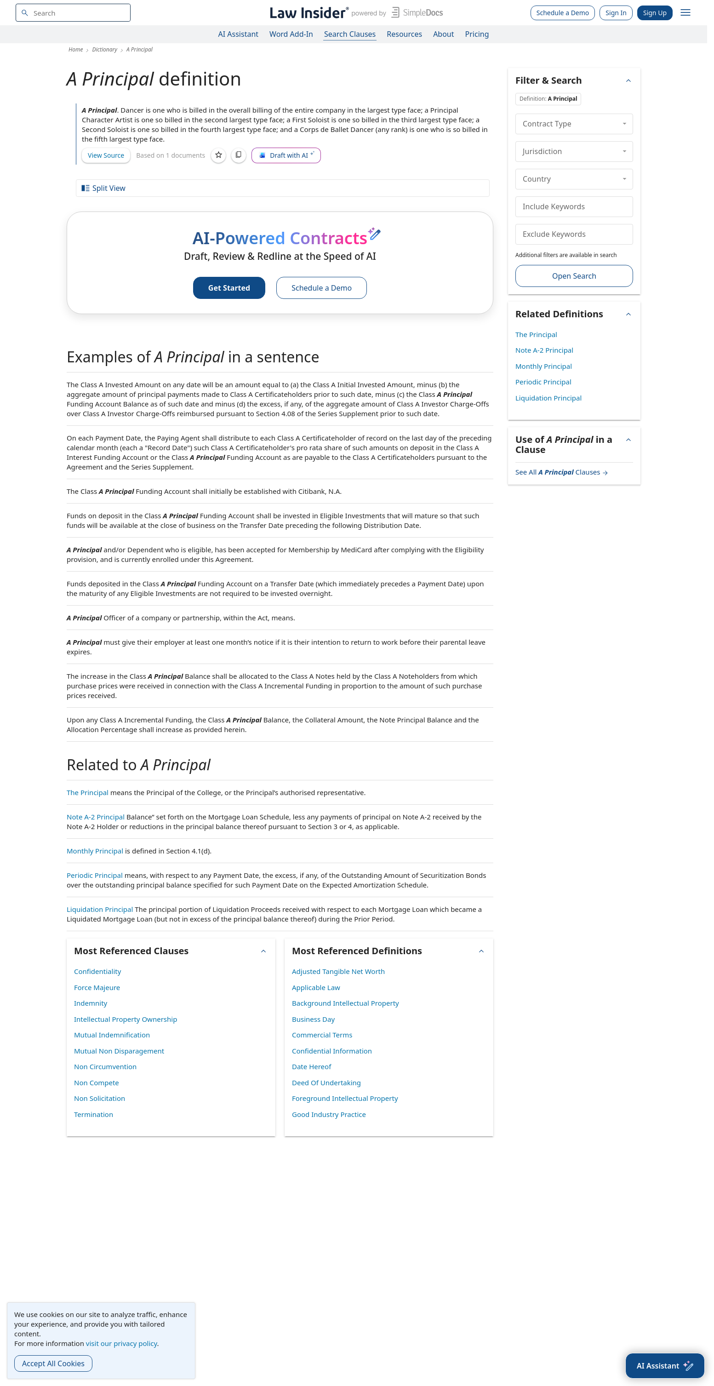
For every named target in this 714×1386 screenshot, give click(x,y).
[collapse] (624, 123)
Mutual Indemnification (112, 1034)
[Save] (218, 155)
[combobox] (73, 13)
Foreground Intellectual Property (345, 1098)
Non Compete (96, 1082)
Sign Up (655, 12)
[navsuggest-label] (73, 13)
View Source (106, 155)
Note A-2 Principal (96, 816)
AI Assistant (238, 34)
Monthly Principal (95, 850)
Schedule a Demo (563, 12)
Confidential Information (332, 1050)
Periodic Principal (95, 875)
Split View (103, 188)
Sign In (616, 12)
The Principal (88, 792)
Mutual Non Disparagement (119, 1050)
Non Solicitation (99, 1098)
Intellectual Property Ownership (125, 1019)
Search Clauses (350, 34)
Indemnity (90, 1003)
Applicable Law (316, 987)
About (443, 34)
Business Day (313, 1019)
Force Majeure (97, 987)
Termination (93, 1114)
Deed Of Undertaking (326, 1082)
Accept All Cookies (53, 1363)
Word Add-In (291, 34)
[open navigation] (685, 13)
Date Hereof (311, 1066)
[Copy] (238, 155)
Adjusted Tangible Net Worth (338, 971)
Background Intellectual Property (345, 1003)
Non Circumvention (105, 1066)
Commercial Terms (322, 1034)
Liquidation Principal (100, 909)
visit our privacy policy (121, 1343)
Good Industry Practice (329, 1114)
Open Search (574, 276)
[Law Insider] (354, 12)
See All (562, 471)
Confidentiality (97, 971)
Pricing (477, 34)
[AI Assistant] (665, 1366)
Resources (404, 34)
